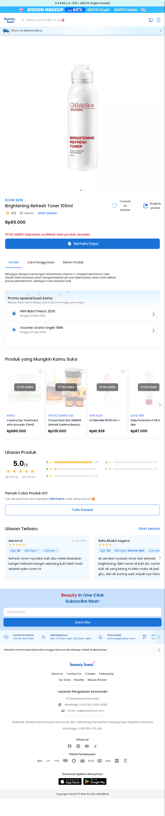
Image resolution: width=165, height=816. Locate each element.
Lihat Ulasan (47, 213)
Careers (90, 674)
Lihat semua (149, 528)
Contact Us (74, 674)
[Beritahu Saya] (143, 810)
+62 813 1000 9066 (23, 638)
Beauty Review (97, 680)
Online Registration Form (121, 638)
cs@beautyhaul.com (90, 710)
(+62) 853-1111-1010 (90, 728)
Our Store (64, 680)
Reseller (79, 680)
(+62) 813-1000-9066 (93, 704)
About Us (57, 674)
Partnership (106, 674)
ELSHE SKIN (14, 200)
